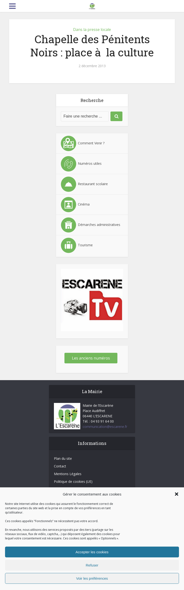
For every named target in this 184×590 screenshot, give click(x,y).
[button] (176, 494)
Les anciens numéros (91, 358)
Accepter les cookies (92, 552)
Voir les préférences (92, 578)
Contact (60, 466)
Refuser (92, 565)
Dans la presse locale (92, 29)
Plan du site (63, 458)
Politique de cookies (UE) (73, 481)
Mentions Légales (67, 474)
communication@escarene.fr (105, 426)
